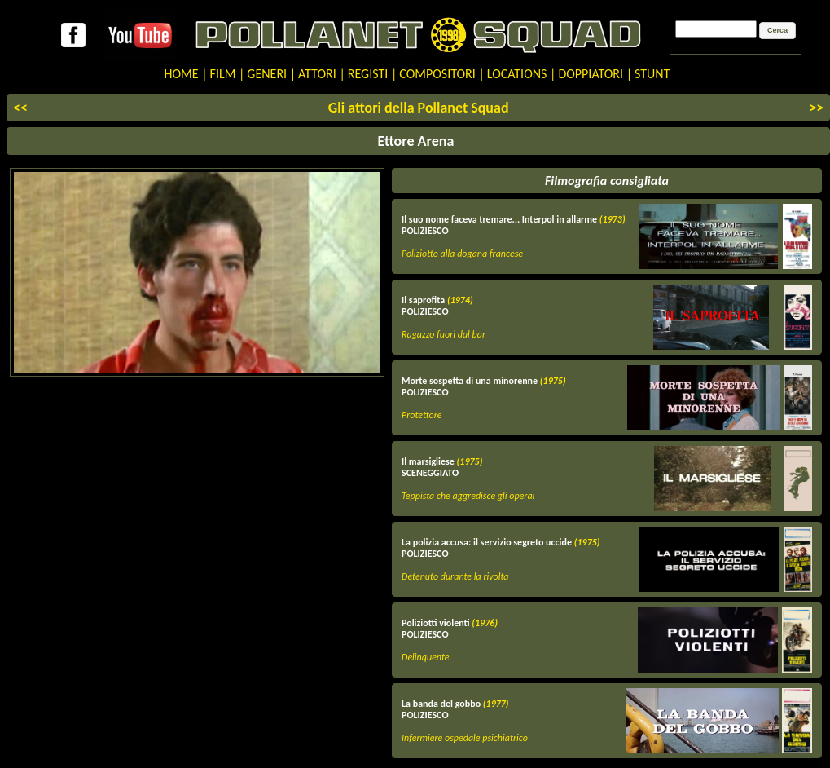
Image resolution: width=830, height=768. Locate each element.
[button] (777, 31)
